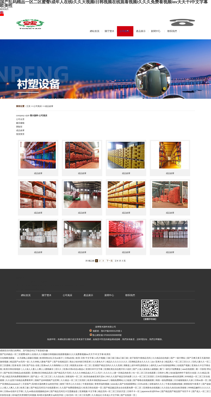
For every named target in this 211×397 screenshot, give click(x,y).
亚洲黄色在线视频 (151, 387)
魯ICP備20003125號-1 (111, 331)
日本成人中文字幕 (111, 395)
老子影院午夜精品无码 (140, 358)
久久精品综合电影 (161, 358)
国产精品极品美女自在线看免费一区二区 (123, 387)
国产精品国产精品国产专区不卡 (176, 391)
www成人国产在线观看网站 (124, 384)
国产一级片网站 (178, 358)
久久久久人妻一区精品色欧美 (117, 373)
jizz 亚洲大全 (158, 361)
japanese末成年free (150, 391)
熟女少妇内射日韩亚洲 (80, 361)
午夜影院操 (88, 384)
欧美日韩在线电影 (12, 369)
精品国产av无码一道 (20, 361)
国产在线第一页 (128, 395)
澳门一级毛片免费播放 (170, 369)
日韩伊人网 (163, 373)
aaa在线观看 (188, 369)
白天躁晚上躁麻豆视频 (28, 358)
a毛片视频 (100, 358)
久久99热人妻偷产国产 (41, 361)
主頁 (28, 106)
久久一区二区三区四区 (144, 376)
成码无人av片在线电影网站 (163, 365)
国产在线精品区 (61, 361)
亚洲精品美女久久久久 (140, 361)
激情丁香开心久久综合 (70, 384)
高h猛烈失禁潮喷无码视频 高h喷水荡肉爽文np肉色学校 (38, 395)
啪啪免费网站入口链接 (121, 380)
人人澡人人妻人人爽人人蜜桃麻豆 (38, 369)
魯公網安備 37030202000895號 (105, 335)
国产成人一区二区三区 (41, 376)
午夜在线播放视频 (174, 384)
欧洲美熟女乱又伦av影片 (51, 358)
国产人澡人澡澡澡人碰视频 (146, 369)
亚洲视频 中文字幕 (88, 391)
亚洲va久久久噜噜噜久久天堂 (55, 365)
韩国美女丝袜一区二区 (81, 365)
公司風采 (38, 106)
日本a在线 (143, 384)
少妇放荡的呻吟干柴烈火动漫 (183, 373)
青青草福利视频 (102, 384)
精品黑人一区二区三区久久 (178, 361)
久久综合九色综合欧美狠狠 (174, 387)
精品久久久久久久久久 (117, 361)
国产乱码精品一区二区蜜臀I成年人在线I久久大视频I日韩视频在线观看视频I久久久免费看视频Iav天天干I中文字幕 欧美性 (55, 354)
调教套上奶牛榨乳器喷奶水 (136, 365)
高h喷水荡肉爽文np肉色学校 (45, 384)
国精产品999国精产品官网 (47, 380)
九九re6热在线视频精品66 (37, 391)
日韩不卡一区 (133, 391)
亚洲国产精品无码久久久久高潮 (107, 365)
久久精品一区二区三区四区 (73, 380)
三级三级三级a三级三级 (117, 358)
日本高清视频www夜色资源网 (170, 376)
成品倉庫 (49, 106)
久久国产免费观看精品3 (71, 387)
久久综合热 (59, 376)
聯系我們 (4, 9)
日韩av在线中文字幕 (14, 391)
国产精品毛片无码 (63, 373)
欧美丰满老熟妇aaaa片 (98, 380)
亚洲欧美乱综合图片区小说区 (118, 369)
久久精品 (202, 373)
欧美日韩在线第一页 (93, 387)
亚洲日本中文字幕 (94, 369)
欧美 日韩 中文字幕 (85, 358)
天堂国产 (26, 384)
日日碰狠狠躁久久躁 (183, 380)
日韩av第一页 (201, 380)
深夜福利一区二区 (74, 376)
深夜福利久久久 (157, 384)
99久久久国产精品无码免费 (119, 376)
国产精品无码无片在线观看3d (44, 387)
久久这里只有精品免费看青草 (20, 380)
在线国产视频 (183, 365)
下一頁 (109, 261)
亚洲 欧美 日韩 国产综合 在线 (26, 365)
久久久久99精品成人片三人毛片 (88, 373)
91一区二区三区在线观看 (144, 373)
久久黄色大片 (98, 361)
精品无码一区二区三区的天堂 (112, 391)
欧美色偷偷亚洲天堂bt (94, 376)
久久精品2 (96, 395)
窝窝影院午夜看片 (192, 384)
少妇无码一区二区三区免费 (78, 395)
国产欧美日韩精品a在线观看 (17, 373)
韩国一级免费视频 (164, 380)
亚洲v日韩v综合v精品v (74, 369)
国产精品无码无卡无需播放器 (64, 391)
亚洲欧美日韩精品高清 (42, 373)
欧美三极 (24, 387)
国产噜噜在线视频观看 (144, 380)
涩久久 (58, 369)
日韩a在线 (70, 358)
